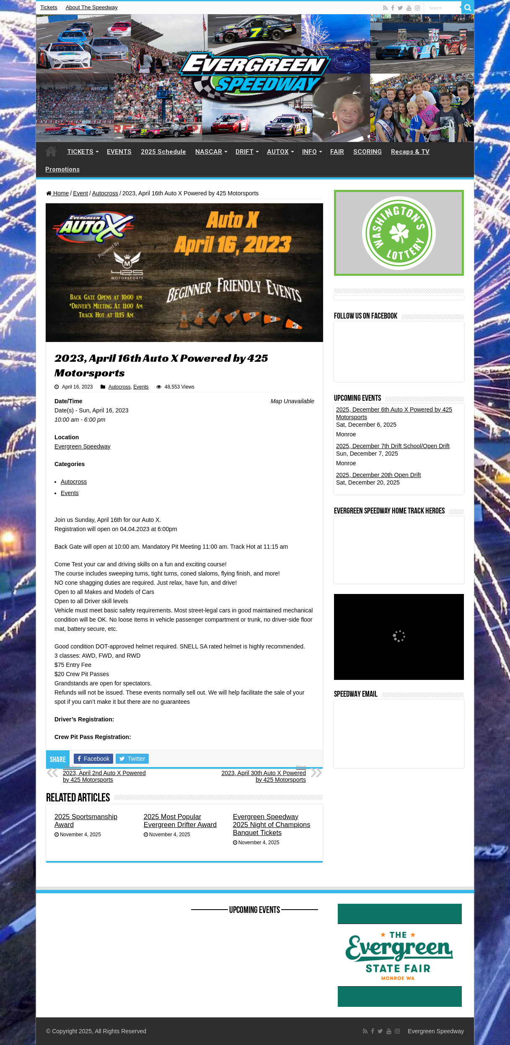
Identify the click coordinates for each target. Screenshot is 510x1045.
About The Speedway (92, 7)
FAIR (337, 152)
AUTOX (278, 152)
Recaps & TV (410, 152)
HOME (51, 151)
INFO (309, 152)
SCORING (367, 152)
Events (140, 387)
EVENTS (119, 152)
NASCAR (208, 152)
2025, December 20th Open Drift (378, 475)
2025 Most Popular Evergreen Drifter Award (180, 820)
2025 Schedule (163, 152)
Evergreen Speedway (82, 446)
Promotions (62, 169)
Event (80, 193)
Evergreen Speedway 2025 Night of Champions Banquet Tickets (272, 824)
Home (57, 193)
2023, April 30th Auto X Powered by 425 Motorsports (263, 774)
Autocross (105, 193)
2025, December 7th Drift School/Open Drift (393, 446)
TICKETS (80, 152)
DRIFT (245, 152)
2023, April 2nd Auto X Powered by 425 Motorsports (106, 774)
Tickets (48, 7)
